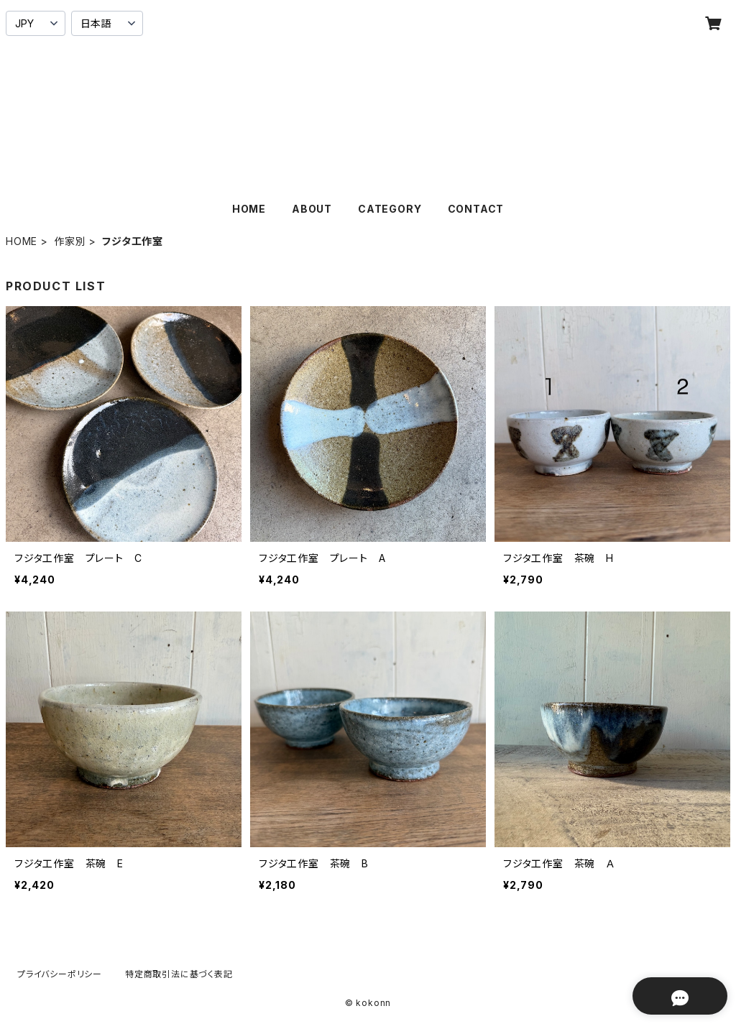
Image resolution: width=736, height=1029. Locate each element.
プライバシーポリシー (59, 974)
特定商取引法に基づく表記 (179, 974)
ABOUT (312, 209)
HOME (249, 209)
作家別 (70, 241)
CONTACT (476, 209)
